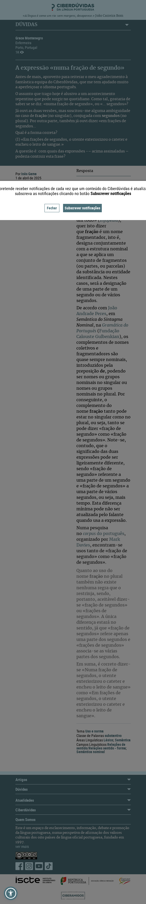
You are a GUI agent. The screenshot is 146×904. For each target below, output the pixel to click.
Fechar (52, 207)
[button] (10, 893)
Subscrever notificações (82, 207)
